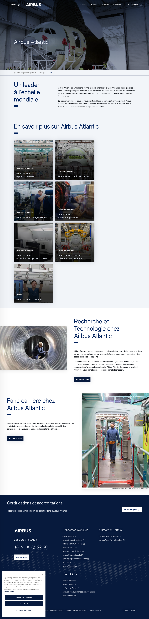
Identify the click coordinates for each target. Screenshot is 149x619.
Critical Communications (72, 544)
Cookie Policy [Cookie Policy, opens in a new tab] (9, 591)
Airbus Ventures (69, 566)
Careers (83, 4)
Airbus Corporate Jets (71, 555)
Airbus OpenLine (69, 595)
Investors (94, 4)
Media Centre (68, 580)
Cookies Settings (95, 610)
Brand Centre (68, 584)
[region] (23, 594)
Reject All (24, 604)
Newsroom (117, 4)
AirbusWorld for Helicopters (110, 540)
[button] (33, 348)
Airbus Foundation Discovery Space (77, 592)
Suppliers (105, 4)
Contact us (21, 557)
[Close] (42, 574)
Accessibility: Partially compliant (52, 610)
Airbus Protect (68, 547)
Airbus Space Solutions (72, 540)
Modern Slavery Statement (76, 610)
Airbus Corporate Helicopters (74, 559)
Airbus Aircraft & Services (73, 551)
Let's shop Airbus (69, 588)
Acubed (65, 562)
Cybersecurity (68, 536)
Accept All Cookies (24, 597)
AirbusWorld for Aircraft (109, 536)
